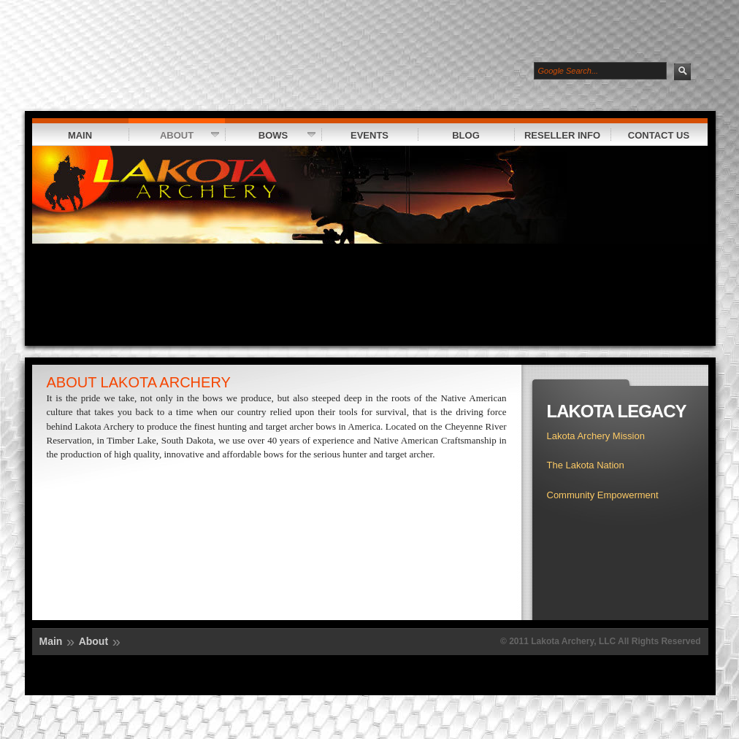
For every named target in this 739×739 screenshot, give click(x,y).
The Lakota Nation (585, 465)
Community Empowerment (603, 495)
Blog (449, 134)
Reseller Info (557, 134)
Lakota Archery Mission (596, 435)
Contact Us (650, 134)
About (174, 134)
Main (80, 135)
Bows (270, 134)
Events (355, 134)
